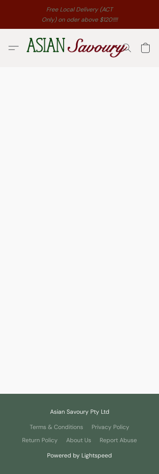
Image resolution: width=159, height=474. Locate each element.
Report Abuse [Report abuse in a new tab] (118, 440)
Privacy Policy (110, 427)
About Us (78, 440)
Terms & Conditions (56, 427)
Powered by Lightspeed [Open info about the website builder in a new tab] (79, 455)
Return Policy (40, 440)
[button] (80, 48)
